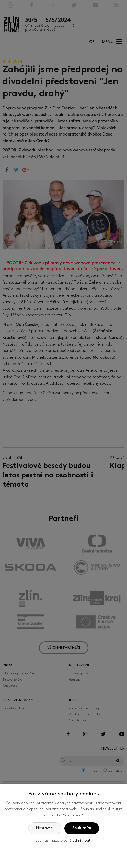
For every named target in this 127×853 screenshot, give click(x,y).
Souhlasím (81, 828)
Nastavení (44, 828)
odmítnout (81, 841)
